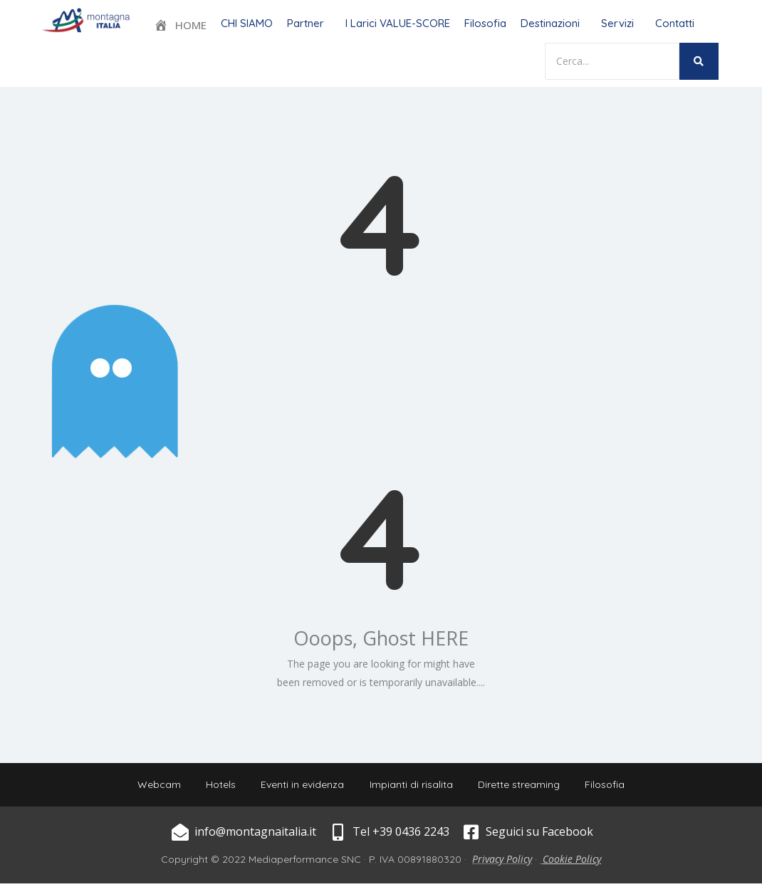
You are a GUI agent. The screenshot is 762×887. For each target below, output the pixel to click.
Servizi (617, 23)
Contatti (674, 23)
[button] (309, 23)
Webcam (150, 786)
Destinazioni (550, 23)
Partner (305, 23)
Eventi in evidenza (301, 786)
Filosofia (485, 23)
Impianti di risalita (412, 786)
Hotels (216, 786)
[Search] (612, 61)
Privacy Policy (502, 862)
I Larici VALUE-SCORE (397, 23)
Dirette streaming (524, 786)
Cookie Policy (572, 862)
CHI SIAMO (247, 23)
